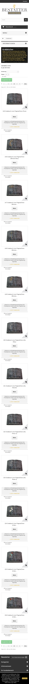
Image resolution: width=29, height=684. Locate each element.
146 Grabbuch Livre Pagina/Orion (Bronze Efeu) (14, 157)
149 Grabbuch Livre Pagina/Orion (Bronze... (14, 295)
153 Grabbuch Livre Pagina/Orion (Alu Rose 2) (14, 478)
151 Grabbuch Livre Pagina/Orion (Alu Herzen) (14, 386)
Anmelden (25, 1)
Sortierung (3, 71)
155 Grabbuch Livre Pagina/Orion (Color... (14, 570)
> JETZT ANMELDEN (14, 126)
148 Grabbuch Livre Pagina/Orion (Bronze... (14, 249)
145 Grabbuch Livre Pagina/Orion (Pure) (14, 111)
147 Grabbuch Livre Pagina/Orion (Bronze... (14, 203)
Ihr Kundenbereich (7, 670)
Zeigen (2, 74)
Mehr (3, 61)
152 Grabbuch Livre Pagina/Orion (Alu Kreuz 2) (14, 432)
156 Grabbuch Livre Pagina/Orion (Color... (14, 616)
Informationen (9, 43)
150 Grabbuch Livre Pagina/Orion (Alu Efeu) (14, 341)
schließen (24, 678)
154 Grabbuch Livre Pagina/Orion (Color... (14, 524)
